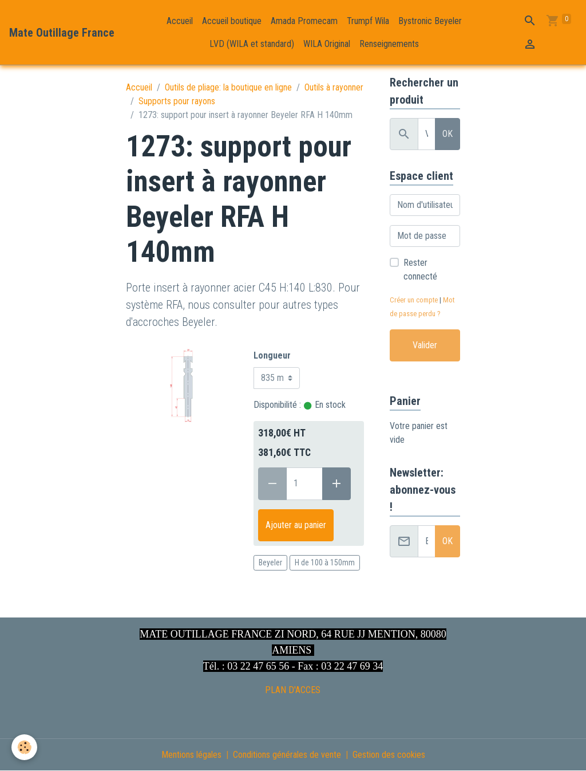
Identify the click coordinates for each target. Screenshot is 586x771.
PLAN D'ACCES (292, 690)
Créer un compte (414, 300)
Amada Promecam (304, 20)
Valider (425, 345)
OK (447, 133)
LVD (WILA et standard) (251, 43)
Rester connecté (420, 269)
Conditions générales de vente (287, 754)
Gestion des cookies (389, 754)
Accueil (180, 20)
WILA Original (326, 43)
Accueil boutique (232, 20)
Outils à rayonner (333, 87)
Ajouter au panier (296, 525)
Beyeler (270, 562)
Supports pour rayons (176, 101)
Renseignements (389, 43)
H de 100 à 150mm (325, 562)
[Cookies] (24, 747)
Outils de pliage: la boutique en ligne (228, 87)
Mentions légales (191, 754)
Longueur (272, 355)
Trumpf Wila (368, 20)
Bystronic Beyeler (430, 20)
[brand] (61, 32)
